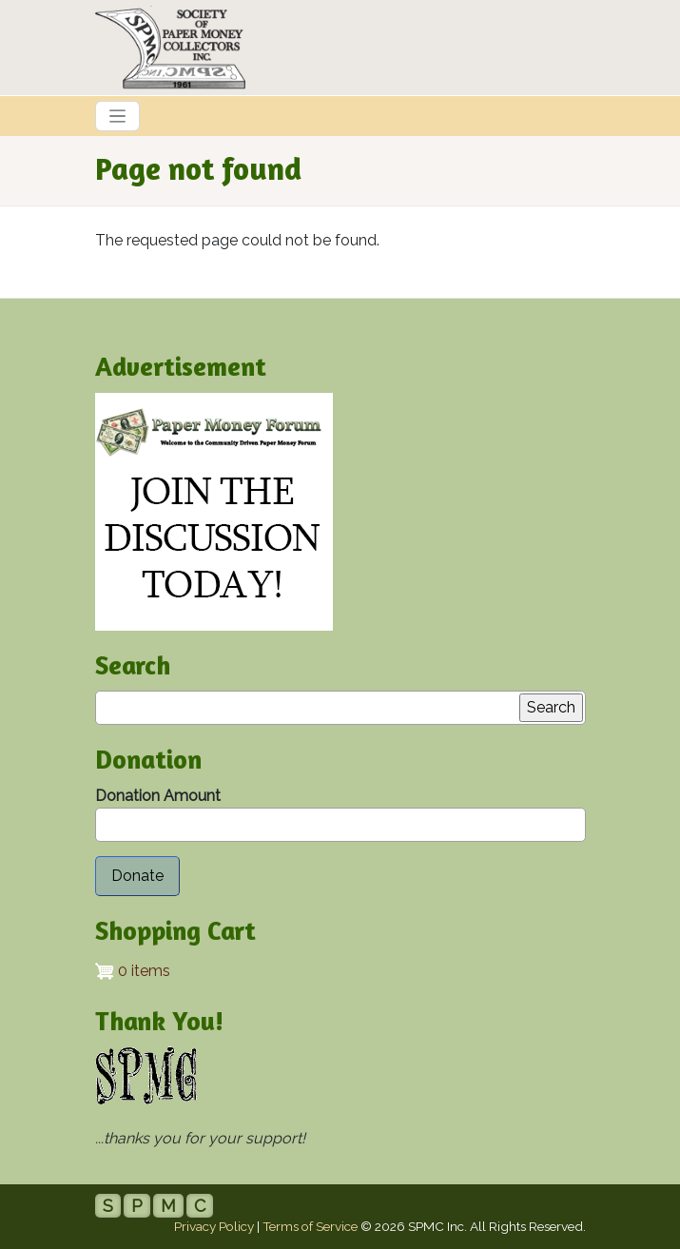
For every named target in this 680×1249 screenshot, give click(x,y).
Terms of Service (310, 1226)
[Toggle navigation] (118, 116)
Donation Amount (158, 796)
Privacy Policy (214, 1226)
